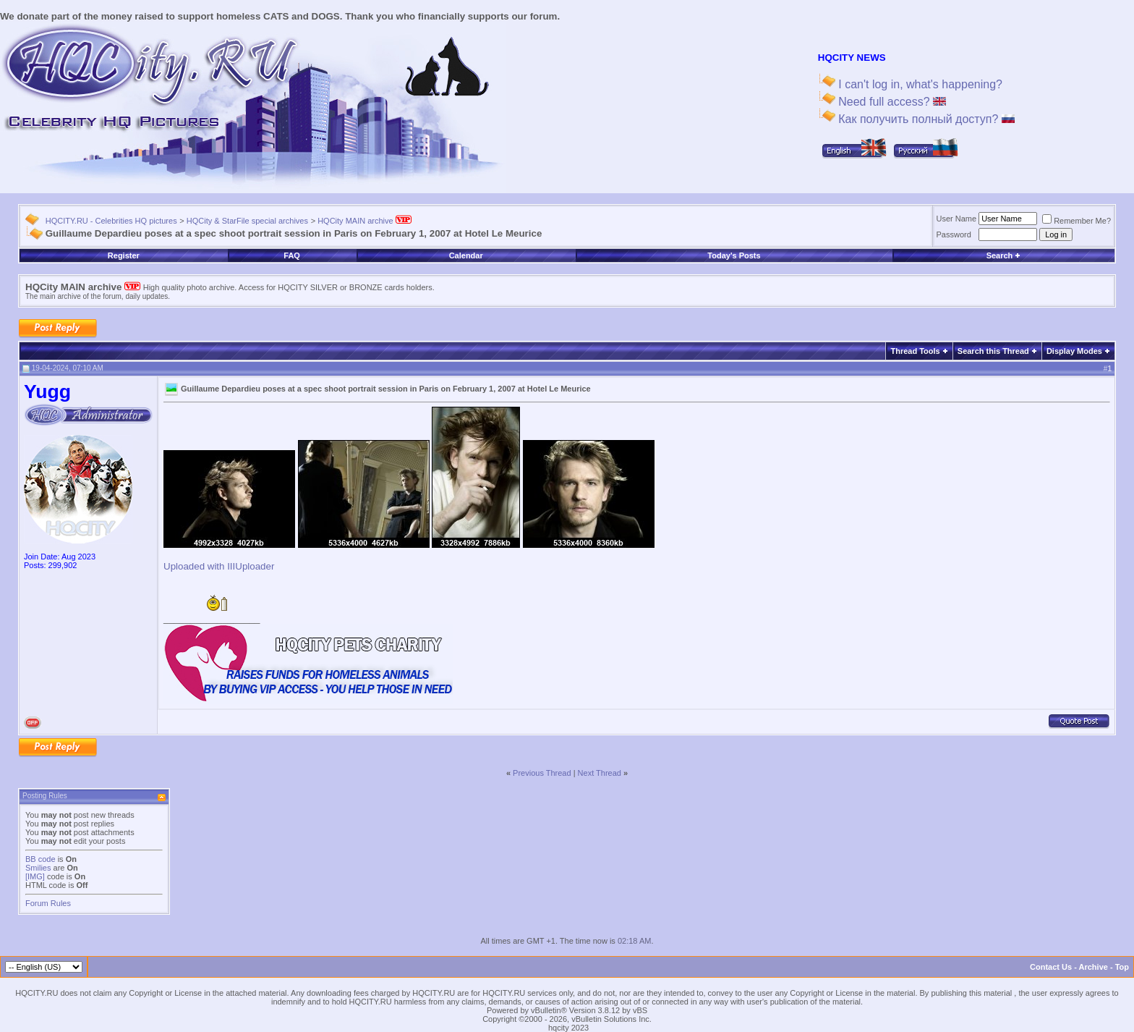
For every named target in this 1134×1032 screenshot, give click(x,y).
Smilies (38, 867)
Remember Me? (1076, 220)
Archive (1093, 967)
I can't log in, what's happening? (918, 84)
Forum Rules (48, 903)
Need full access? (890, 102)
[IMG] (35, 876)
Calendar (466, 255)
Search (1003, 255)
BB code (40, 859)
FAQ (292, 255)
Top (1122, 967)
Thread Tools (914, 351)
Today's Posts (733, 255)
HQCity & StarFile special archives (247, 220)
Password (954, 234)
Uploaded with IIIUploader (218, 566)
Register (124, 255)
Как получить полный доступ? (925, 119)
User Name (957, 218)
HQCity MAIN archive (364, 220)
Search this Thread (993, 351)
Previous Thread (542, 773)
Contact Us (1051, 967)
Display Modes (1074, 351)
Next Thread (599, 773)
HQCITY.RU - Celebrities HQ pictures (111, 220)
